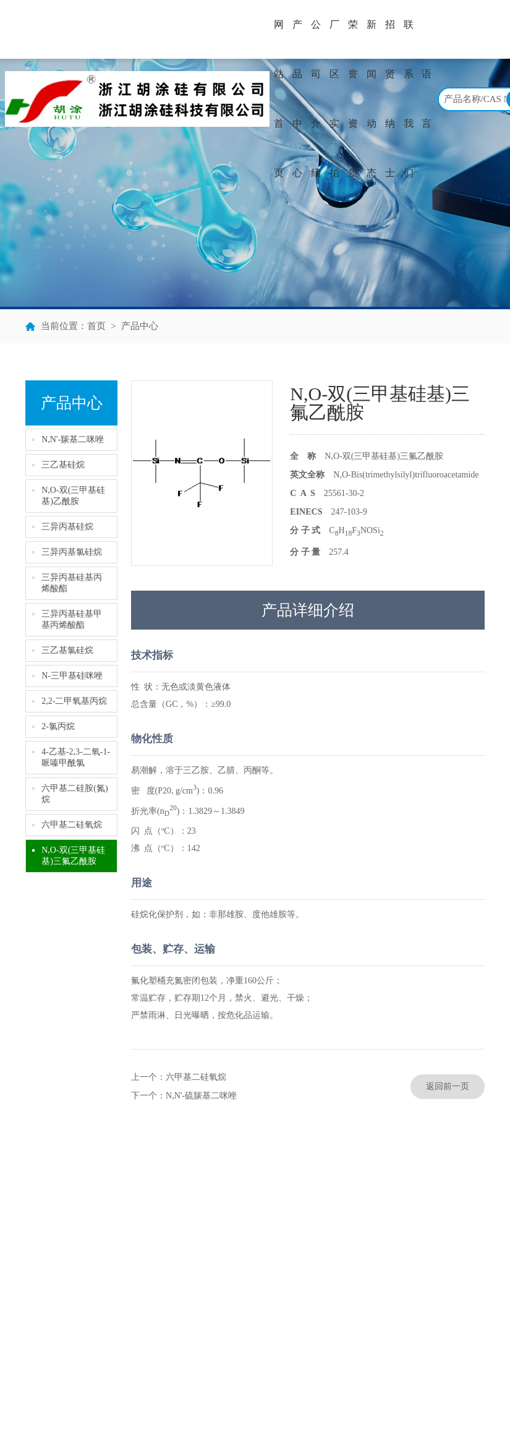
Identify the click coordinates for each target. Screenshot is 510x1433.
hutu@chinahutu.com (432, 1295)
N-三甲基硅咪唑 (72, 675)
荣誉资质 (353, 98)
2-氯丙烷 (58, 726)
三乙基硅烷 (63, 464)
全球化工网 (280, 1397)
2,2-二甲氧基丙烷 (74, 701)
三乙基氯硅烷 (67, 650)
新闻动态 (371, 98)
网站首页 (279, 98)
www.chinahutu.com (430, 1332)
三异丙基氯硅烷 (71, 552)
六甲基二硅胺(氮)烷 (74, 794)
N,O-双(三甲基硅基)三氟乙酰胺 (73, 855)
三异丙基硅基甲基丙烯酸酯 (71, 619)
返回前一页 (447, 1086)
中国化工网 (234, 1397)
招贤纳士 (390, 98)
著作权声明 (390, 1397)
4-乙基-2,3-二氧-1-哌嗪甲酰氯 (75, 757)
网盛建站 (349, 1397)
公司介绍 (316, 98)
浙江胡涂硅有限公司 (69, 1397)
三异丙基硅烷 (67, 526)
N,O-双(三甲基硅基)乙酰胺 (73, 496)
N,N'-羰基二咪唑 (72, 439)
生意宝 (316, 1397)
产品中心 (297, 98)
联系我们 (409, 98)
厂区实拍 (334, 98)
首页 (96, 326)
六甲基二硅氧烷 (71, 824)
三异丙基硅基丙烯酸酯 (71, 583)
